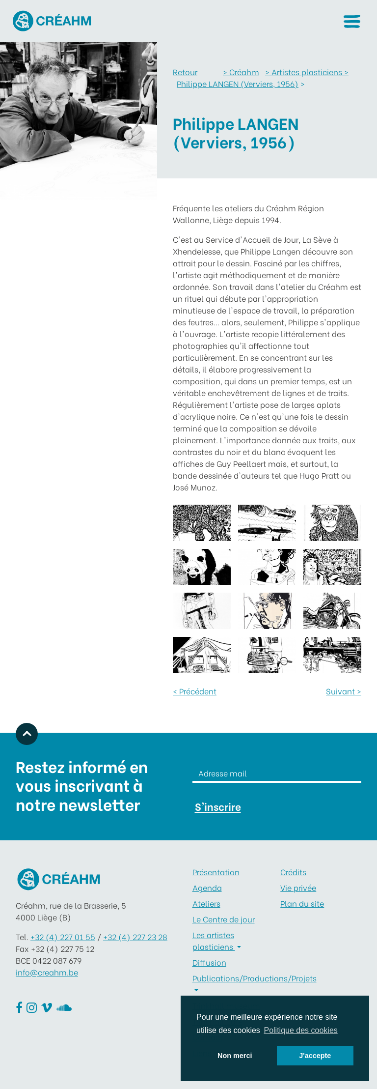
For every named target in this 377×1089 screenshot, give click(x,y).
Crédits (293, 871)
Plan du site (302, 903)
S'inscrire (218, 806)
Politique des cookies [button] (300, 1030)
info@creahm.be (47, 971)
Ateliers (206, 903)
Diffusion (209, 962)
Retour (185, 71)
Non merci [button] (234, 1056)
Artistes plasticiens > (307, 71)
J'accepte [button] (315, 1056)
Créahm (241, 71)
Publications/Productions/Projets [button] (232, 977)
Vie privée (298, 887)
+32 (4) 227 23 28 (135, 936)
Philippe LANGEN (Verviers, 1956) (237, 83)
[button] (351, 21)
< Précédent (194, 690)
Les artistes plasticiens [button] (213, 940)
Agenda (207, 887)
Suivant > (343, 690)
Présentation (216, 871)
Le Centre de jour (223, 918)
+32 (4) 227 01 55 (62, 936)
